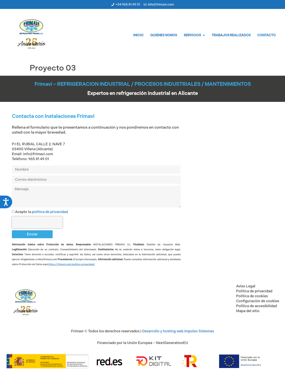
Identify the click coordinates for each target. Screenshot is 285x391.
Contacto (266, 35)
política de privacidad (50, 212)
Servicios (194, 35)
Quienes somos (163, 35)
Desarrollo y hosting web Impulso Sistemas (178, 331)
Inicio (138, 35)
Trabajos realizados (231, 35)
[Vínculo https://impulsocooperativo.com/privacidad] (71, 264)
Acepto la (41, 212)
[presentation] (37, 222)
